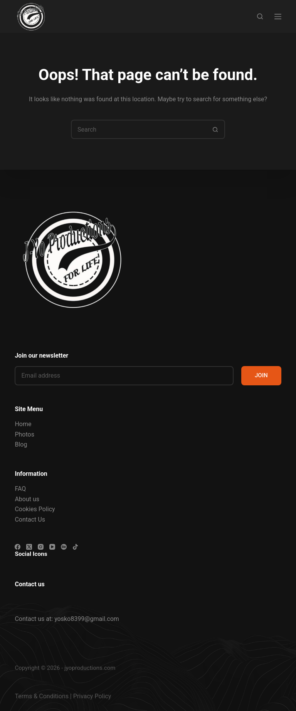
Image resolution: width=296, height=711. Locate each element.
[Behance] (64, 547)
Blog (21, 444)
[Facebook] (17, 547)
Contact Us (30, 519)
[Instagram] (41, 547)
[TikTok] (75, 547)
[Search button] (215, 129)
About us (27, 499)
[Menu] (277, 16)
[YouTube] (52, 547)
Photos (24, 434)
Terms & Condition (40, 696)
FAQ (20, 488)
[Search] (260, 16)
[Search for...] (138, 129)
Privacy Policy (92, 696)
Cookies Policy (35, 509)
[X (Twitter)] (29, 547)
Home (23, 424)
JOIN (261, 375)
